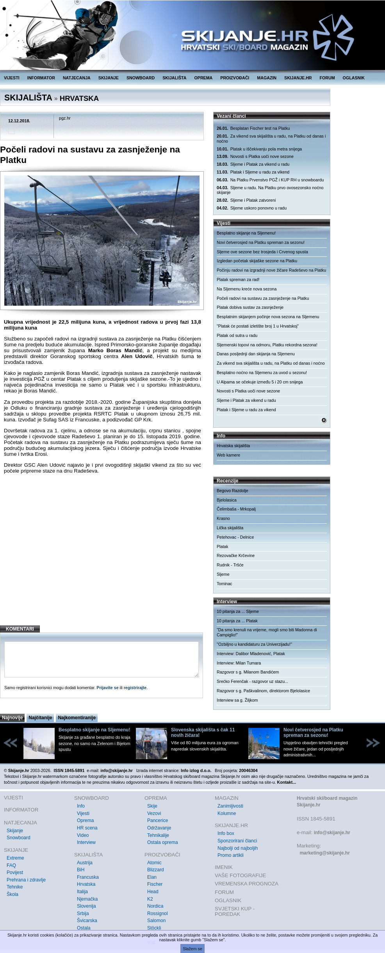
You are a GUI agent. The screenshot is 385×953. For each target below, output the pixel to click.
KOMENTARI (20, 629)
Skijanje (15, 830)
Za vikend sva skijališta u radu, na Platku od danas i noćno (271, 138)
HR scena (87, 828)
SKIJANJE (108, 77)
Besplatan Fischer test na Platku (253, 128)
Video (83, 835)
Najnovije (12, 717)
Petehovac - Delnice (235, 537)
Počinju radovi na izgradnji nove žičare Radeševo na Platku (271, 270)
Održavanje (159, 828)
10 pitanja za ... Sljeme (238, 611)
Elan (152, 877)
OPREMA (203, 77)
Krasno (223, 518)
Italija (82, 891)
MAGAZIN (266, 77)
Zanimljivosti (230, 806)
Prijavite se (107, 687)
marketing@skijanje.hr (324, 853)
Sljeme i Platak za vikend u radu (253, 164)
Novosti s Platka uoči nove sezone (255, 156)
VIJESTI (12, 77)
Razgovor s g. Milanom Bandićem (248, 672)
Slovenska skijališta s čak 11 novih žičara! (203, 732)
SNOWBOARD (141, 77)
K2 (150, 899)
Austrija (85, 862)
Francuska (88, 877)
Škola (12, 894)
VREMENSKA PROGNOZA (246, 883)
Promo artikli (230, 855)
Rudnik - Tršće (230, 564)
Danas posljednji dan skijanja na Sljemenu (256, 353)
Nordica (155, 906)
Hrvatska (86, 884)
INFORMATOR (41, 77)
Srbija (83, 913)
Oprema (85, 820)
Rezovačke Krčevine (236, 555)
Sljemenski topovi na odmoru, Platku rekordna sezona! (267, 344)
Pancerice (157, 820)
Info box (225, 833)
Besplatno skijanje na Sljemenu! (246, 233)
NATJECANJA (77, 77)
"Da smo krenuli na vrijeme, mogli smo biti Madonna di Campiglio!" (267, 632)
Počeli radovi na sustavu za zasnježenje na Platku (263, 298)
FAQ (11, 865)
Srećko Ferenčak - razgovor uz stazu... (252, 681)
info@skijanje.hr (332, 832)
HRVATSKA (79, 98)
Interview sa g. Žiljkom (237, 700)
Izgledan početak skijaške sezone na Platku (257, 260)
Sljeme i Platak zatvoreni (246, 200)
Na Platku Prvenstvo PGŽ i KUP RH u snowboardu (270, 180)
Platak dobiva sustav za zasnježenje (250, 307)
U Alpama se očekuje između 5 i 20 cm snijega (260, 382)
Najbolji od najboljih (237, 848)
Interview (86, 842)
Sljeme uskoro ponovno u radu (252, 208)
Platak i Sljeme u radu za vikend (253, 172)
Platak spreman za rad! (238, 279)
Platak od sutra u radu (237, 335)
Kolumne (226, 813)
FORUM (327, 77)
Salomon (156, 920)
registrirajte (135, 687)
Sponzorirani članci (237, 841)
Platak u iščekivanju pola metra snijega (259, 149)
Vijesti (83, 813)
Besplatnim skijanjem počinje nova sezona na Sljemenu (268, 316)
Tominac (224, 583)
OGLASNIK (354, 77)
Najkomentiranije (77, 717)
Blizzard (155, 869)
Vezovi (154, 813)
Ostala (84, 928)
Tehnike (15, 887)
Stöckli (154, 928)
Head (153, 891)
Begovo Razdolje (232, 490)
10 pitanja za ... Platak (237, 620)
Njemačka (87, 899)
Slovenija (86, 906)
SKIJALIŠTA (174, 77)
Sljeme (223, 574)
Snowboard (18, 837)
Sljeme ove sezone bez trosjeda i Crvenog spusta (262, 251)
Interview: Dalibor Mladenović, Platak (251, 653)
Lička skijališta (230, 527)
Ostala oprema (162, 842)
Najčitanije (40, 717)
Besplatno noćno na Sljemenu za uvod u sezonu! (262, 372)
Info (81, 806)
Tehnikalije (158, 835)
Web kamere (228, 455)
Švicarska (87, 920)
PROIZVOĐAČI (234, 77)
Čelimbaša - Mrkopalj (236, 509)
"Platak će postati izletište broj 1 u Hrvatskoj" (258, 326)
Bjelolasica (227, 500)
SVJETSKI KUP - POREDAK (235, 911)
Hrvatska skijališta (233, 445)
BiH (80, 869)
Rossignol (157, 913)
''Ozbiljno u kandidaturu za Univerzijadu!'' (254, 644)
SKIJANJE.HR (298, 77)
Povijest (15, 872)
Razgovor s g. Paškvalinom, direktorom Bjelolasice (263, 690)
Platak (222, 546)
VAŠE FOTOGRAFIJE (240, 875)
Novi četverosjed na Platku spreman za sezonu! (261, 242)
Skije (152, 806)
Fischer (154, 884)
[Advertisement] (102, 556)
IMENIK (224, 867)
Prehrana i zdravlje (26, 880)
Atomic (154, 862)
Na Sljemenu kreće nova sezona (246, 289)
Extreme (15, 858)
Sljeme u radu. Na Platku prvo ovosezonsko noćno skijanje (270, 190)
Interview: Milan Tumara (239, 663)
